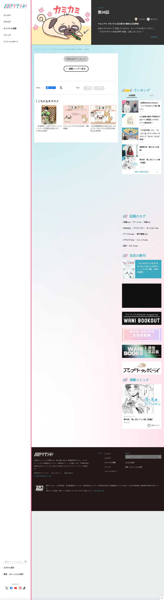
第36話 (86, 49)
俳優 (127, 222)
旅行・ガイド (130, 246)
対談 (147, 222)
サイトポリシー (56, 473)
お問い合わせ (68, 473)
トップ (36, 49)
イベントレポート (11, 42)
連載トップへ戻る (77, 69)
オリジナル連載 (10, 28)
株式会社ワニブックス (41, 473)
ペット (88, 88)
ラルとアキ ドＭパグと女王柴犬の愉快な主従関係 (66, 49)
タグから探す (9, 568)
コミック (7, 35)
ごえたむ (139, 19)
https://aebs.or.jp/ (98, 490)
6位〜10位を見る (142, 172)
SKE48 (127, 228)
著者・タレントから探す (14, 574)
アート (137, 222)
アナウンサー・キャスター (146, 228)
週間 (151, 96)
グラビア (7, 22)
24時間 (132, 96)
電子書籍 (142, 234)
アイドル (128, 234)
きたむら (152, 19)
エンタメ (7, 15)
